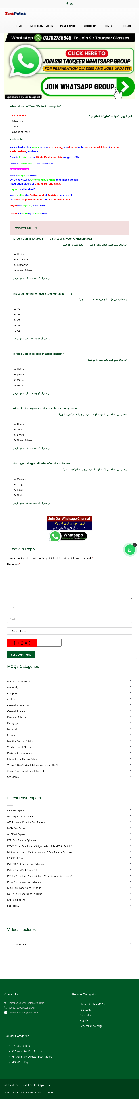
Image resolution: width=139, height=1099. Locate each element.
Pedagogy (12, 723)
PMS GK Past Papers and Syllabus (25, 864)
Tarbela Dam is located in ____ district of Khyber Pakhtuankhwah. (53, 238)
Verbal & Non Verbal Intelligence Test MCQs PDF (33, 765)
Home (18, 26)
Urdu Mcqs (13, 735)
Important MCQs (41, 26)
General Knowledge (18, 705)
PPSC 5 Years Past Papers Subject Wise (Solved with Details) (39, 876)
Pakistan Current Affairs (20, 753)
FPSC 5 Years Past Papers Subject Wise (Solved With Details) (39, 846)
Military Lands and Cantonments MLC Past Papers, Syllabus (39, 852)
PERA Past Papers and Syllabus (24, 882)
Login (127, 26)
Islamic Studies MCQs (19, 681)
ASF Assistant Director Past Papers (26, 822)
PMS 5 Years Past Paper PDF (22, 870)
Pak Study (12, 687)
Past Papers (68, 26)
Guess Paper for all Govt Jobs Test (25, 770)
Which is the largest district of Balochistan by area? (44, 408)
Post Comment (21, 654)
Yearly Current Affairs (19, 747)
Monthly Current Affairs (20, 741)
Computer (12, 693)
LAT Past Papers (16, 899)
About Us (90, 26)
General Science (16, 711)
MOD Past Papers (16, 828)
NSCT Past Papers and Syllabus (24, 887)
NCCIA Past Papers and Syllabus (24, 893)
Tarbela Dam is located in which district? (38, 353)
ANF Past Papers (16, 834)
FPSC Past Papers (16, 858)
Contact (110, 26)
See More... (13, 776)
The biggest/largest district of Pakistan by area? (42, 463)
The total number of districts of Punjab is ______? (42, 293)
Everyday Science (16, 717)
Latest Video (21, 944)
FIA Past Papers (15, 810)
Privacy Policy (34, 1092)
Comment (13, 563)
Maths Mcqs (13, 729)
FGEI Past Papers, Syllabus (21, 840)
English (11, 699)
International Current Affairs (22, 759)
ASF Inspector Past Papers (21, 816)
